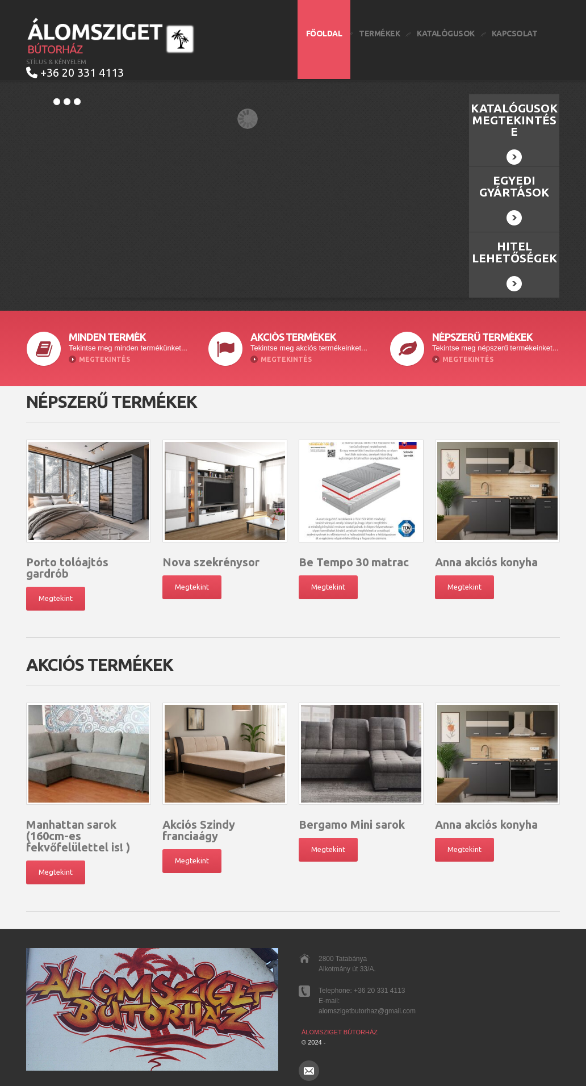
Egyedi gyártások (514, 193)
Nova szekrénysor (210, 555)
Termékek (379, 33)
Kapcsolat (515, 33)
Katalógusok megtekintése (514, 127)
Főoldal (324, 33)
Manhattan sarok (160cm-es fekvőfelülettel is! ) (78, 829)
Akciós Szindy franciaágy (198, 824)
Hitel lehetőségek (514, 259)
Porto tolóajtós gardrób (67, 561)
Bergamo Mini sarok (352, 818)
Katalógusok (446, 33)
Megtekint (56, 592)
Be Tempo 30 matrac (354, 555)
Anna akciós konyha (486, 555)
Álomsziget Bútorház (340, 1025)
